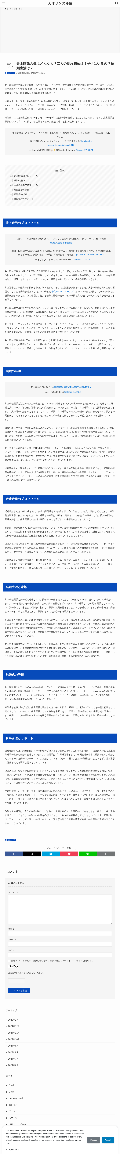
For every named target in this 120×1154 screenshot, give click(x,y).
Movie (12, 1092)
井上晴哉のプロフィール (26, 176)
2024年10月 (14, 1039)
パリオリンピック (17, 1124)
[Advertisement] (60, 31)
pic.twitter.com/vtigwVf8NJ (61, 145)
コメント (13, 892)
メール (12, 940)
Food (11, 1085)
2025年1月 (13, 1020)
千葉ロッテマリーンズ (63, 291)
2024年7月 (13, 1059)
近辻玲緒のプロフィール (26, 185)
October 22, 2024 (84, 150)
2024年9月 (13, 1046)
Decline (93, 1140)
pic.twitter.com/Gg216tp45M (77, 387)
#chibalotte (86, 141)
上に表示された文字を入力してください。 (26, 973)
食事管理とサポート (24, 199)
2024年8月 (13, 1052)
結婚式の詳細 (20, 194)
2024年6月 (13, 1065)
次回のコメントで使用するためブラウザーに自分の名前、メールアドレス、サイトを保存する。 (52, 961)
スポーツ (11, 73)
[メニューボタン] (3, 3)
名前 (11, 929)
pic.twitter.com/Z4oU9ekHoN (90, 254)
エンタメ (13, 1105)
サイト (11, 950)
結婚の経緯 (19, 180)
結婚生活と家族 (21, 190)
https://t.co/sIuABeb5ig (61, 243)
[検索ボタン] (116, 3)
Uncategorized (16, 1098)
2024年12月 (14, 1026)
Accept (108, 1140)
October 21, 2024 (81, 260)
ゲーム (12, 1111)
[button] (14, 854)
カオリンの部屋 (60, 3)
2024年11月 (14, 1033)
